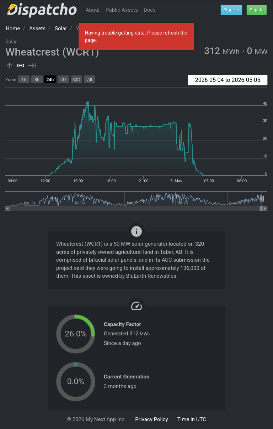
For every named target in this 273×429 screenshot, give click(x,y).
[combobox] (228, 80)
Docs (150, 10)
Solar (61, 28)
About (93, 10)
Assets (37, 28)
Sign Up (232, 9)
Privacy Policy (151, 419)
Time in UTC (191, 419)
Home (13, 28)
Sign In (257, 9)
